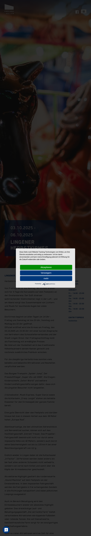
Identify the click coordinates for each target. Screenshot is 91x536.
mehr (46, 278)
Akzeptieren (46, 267)
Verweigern (46, 273)
